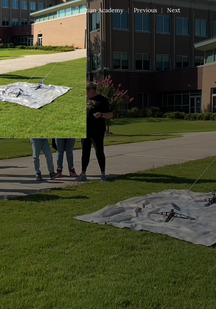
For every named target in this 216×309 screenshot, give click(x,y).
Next (173, 10)
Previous (145, 10)
